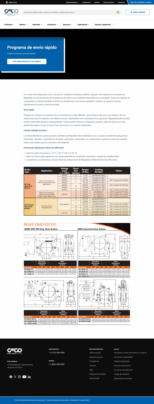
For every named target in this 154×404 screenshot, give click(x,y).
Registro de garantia (121, 361)
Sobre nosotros (95, 353)
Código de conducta (121, 374)
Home (6, 32)
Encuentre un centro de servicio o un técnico (130, 353)
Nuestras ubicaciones (122, 365)
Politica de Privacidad (98, 374)
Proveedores (94, 361)
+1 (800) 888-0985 (56, 364)
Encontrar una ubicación (123, 370)
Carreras (93, 365)
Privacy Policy (84, 400)
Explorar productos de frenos (27, 61)
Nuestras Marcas (19, 32)
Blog (91, 370)
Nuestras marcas (96, 357)
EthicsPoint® (94, 378)
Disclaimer (74, 400)
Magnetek (32, 32)
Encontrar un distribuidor (123, 357)
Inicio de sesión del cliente (140, 2)
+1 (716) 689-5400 (56, 352)
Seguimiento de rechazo (123, 378)
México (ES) (11, 2)
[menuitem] (10, 24)
